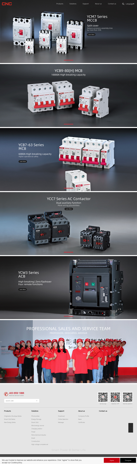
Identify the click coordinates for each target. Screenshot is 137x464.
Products (59, 4)
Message (61, 422)
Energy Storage (36, 419)
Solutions (72, 4)
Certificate (81, 422)
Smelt (33, 438)
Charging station (36, 429)
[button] (68, 316)
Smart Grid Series (9, 419)
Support (86, 4)
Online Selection (63, 419)
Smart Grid (34, 422)
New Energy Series (10, 422)
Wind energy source (37, 426)
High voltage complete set (39, 444)
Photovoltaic (35, 416)
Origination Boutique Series (12, 416)
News (80, 419)
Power (33, 432)
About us (98, 4)
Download (61, 416)
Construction (35, 441)
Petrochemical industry (38, 435)
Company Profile (83, 416)
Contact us (112, 4)
